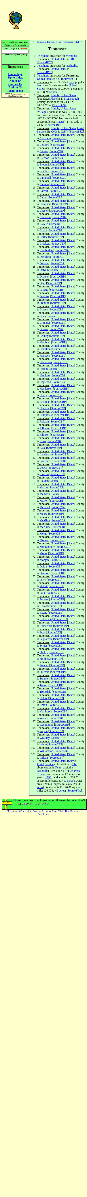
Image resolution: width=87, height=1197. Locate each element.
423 (58, 78)
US (78, 760)
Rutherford (46, 625)
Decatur (44, 263)
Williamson (46, 751)
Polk (42, 592)
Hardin (44, 368)
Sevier (43, 645)
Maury (44, 513)
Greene (44, 329)
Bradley (44, 171)
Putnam (44, 599)
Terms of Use (15, 90)
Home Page (15, 74)
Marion (44, 500)
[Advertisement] (57, 19)
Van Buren (45, 711)
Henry (43, 395)
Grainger (45, 322)
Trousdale (45, 691)
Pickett (44, 586)
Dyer (43, 283)
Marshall (45, 507)
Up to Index (15, 77)
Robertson (46, 619)
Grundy (44, 335)
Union (43, 704)
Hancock (45, 355)
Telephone (43, 55)
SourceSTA (74, 790)
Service (41, 131)
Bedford (44, 144)
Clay (42, 223)
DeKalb (44, 269)
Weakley (44, 737)
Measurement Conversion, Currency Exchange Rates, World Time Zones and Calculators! (43, 812)
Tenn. (58, 767)
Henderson (46, 388)
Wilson (43, 757)
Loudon (44, 480)
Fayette (44, 289)
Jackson (44, 421)
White (43, 744)
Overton (44, 573)
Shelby (44, 652)
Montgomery (47, 546)
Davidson (45, 256)
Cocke (43, 230)
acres (61, 121)
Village (42, 111)
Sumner (44, 678)
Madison (45, 494)
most (71, 82)
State (71, 134)
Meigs (43, 533)
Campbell (45, 177)
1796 (48, 777)
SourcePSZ (76, 131)
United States (59, 59)
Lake (43, 447)
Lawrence (45, 461)
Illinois (55, 95)
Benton (44, 151)
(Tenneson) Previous (45, 41)
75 (60, 115)
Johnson (44, 434)
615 (72, 68)
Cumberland (47, 250)
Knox (43, 441)
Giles (43, 316)
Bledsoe (44, 157)
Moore (44, 553)
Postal (80, 128)
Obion (43, 566)
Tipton (43, 685)
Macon (44, 487)
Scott (43, 632)
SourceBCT (45, 62)
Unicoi (44, 698)
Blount (44, 164)
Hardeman (46, 362)
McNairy (45, 526)
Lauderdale (46, 454)
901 (72, 59)
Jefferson (45, 428)
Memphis (71, 55)
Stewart (44, 665)
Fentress (44, 296)
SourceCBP (53, 124)
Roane (43, 612)
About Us (15, 80)
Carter (43, 197)
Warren (43, 718)
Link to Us (15, 87)
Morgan (44, 559)
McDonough (71, 98)
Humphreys (46, 414)
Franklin (45, 302)
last (39, 85)
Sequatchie (46, 639)
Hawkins (45, 375)
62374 (64, 131)
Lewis (43, 467)
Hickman (45, 401)
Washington (46, 724)
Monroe (44, 540)
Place (53, 98)
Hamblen (45, 342)
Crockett (45, 243)
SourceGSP (60, 105)
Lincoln (44, 474)
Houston (45, 408)
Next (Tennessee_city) (68, 41)
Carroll (44, 190)
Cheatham (46, 204)
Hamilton (45, 349)
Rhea (43, 606)
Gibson (44, 309)
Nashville (71, 65)
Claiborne (45, 217)
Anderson (45, 138)
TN (74, 764)
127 (69, 111)
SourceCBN (56, 92)
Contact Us (15, 84)
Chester (44, 210)
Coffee (44, 237)
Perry (43, 579)
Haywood (45, 382)
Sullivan (44, 671)
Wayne (43, 731)
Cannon (44, 184)
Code (54, 131)
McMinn (45, 520)
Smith (43, 658)
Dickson (44, 276)
